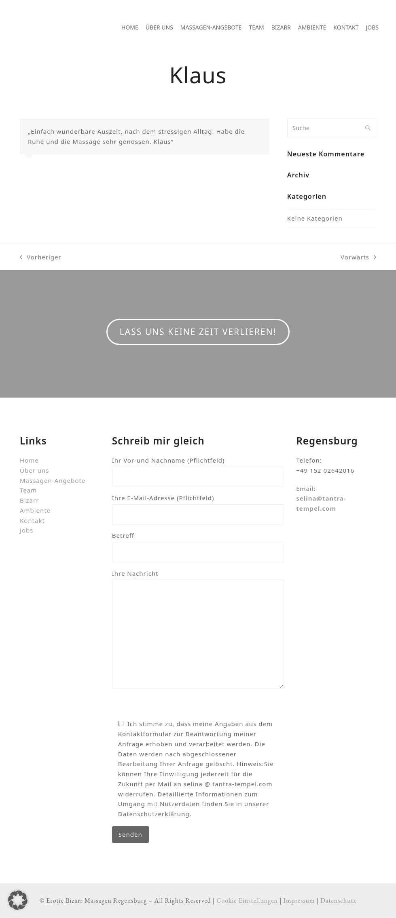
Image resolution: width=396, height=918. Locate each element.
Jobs (27, 530)
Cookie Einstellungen (247, 900)
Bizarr (29, 500)
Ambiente (35, 510)
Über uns (34, 470)
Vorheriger (40, 257)
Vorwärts (358, 257)
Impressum (299, 900)
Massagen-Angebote (52, 480)
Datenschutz (338, 900)
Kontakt (32, 520)
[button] (18, 900)
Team (28, 490)
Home (29, 460)
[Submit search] (368, 128)
